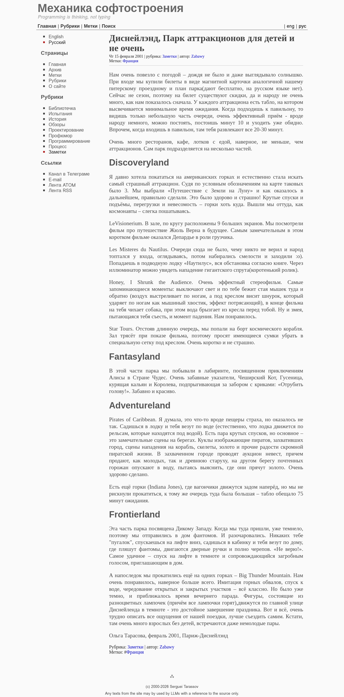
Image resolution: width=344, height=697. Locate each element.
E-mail (55, 179)
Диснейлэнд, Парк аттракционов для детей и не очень (202, 43)
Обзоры (57, 124)
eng (291, 26)
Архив (55, 69)
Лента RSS (60, 190)
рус (302, 26)
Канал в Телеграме (69, 174)
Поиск (108, 26)
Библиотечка (62, 108)
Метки (91, 26)
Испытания (60, 113)
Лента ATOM (62, 185)
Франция (130, 61)
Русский (57, 42)
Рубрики (70, 26)
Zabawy (197, 56)
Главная (47, 26)
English (56, 36)
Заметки (169, 56)
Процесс (58, 146)
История (57, 119)
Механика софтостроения (111, 8)
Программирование (69, 141)
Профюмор (60, 135)
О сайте (57, 86)
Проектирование (66, 130)
